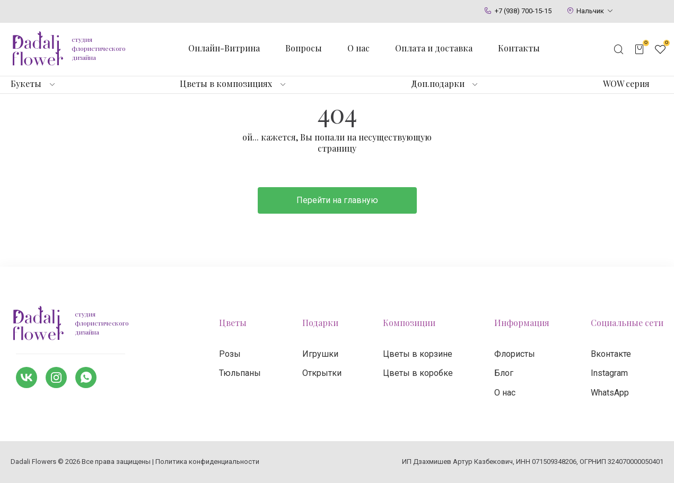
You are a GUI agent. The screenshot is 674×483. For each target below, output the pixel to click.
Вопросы (303, 48)
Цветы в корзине (417, 354)
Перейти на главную (337, 200)
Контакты (519, 48)
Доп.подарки (438, 83)
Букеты (26, 83)
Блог (503, 373)
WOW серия (626, 83)
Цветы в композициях (226, 83)
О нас (358, 48)
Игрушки (320, 354)
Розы (230, 354)
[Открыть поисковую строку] (618, 49)
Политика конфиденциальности (207, 462)
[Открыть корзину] (639, 49)
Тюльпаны (240, 373)
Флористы (514, 354)
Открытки (322, 373)
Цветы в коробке (418, 373)
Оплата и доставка (433, 48)
